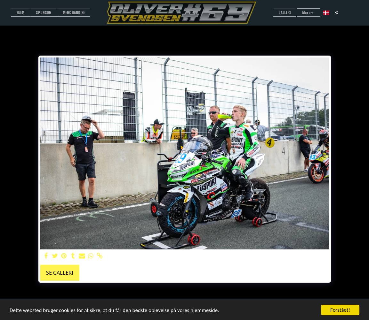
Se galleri (59, 272)
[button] (336, 12)
